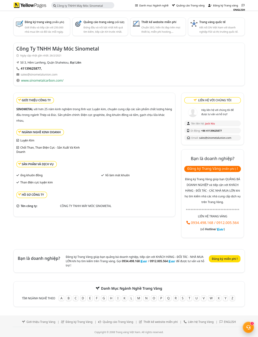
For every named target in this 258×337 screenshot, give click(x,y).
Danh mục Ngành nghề (152, 5)
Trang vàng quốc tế (212, 22)
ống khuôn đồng (31, 175)
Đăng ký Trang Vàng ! (212, 168)
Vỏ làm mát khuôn (117, 175)
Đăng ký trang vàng (44, 22)
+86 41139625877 (211, 130)
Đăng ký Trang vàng (223, 5)
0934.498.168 (202, 222)
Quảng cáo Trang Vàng (118, 322)
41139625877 (31, 68)
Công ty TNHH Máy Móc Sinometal (78, 6)
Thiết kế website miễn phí (158, 22)
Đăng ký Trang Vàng (79, 322)
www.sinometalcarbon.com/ (42, 80)
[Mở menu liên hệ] (248, 327)
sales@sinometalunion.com (39, 74)
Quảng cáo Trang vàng (188, 5)
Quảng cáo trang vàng (104, 22)
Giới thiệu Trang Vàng (40, 322)
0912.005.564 (227, 222)
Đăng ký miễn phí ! (225, 259)
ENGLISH (230, 322)
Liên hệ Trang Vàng (201, 322)
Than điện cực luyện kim (36, 182)
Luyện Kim (27, 140)
